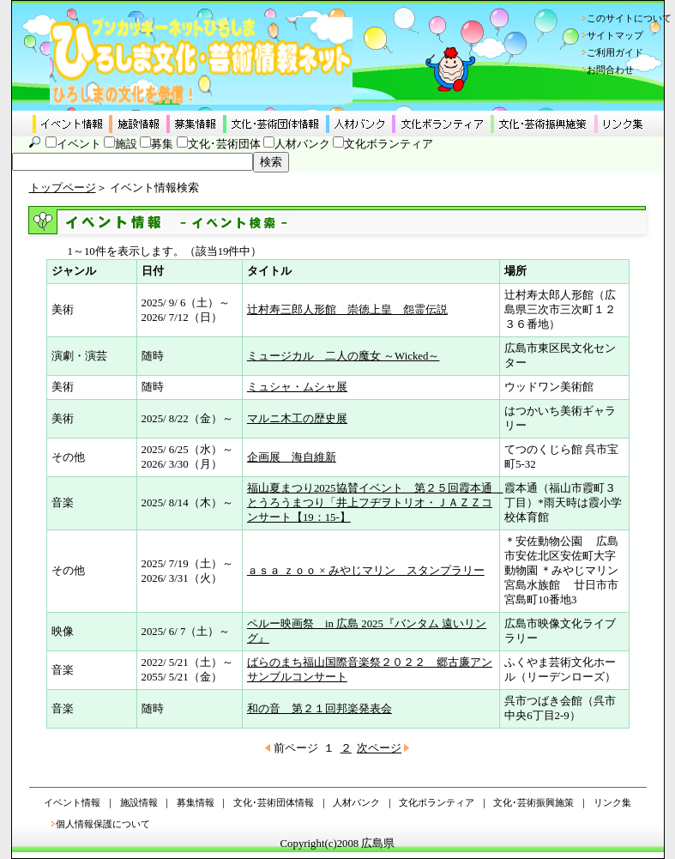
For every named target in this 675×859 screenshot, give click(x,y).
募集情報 (195, 802)
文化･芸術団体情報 (273, 802)
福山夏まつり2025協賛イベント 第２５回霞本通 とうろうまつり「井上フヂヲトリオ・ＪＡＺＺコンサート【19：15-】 (375, 502)
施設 (126, 144)
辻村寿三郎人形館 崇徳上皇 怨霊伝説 (347, 310)
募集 (162, 144)
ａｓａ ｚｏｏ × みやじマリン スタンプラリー (366, 571)
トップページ (62, 188)
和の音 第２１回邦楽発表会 (319, 709)
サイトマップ (615, 35)
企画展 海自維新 (291, 457)
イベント (79, 144)
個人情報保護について (103, 824)
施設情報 (139, 802)
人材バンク (302, 144)
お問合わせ (610, 69)
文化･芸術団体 (224, 144)
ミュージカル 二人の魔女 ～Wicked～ (343, 356)
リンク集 (612, 802)
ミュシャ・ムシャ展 (297, 387)
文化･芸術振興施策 (533, 802)
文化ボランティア (388, 144)
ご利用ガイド (615, 52)
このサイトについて (629, 18)
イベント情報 (72, 802)
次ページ (379, 748)
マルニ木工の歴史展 (297, 419)
